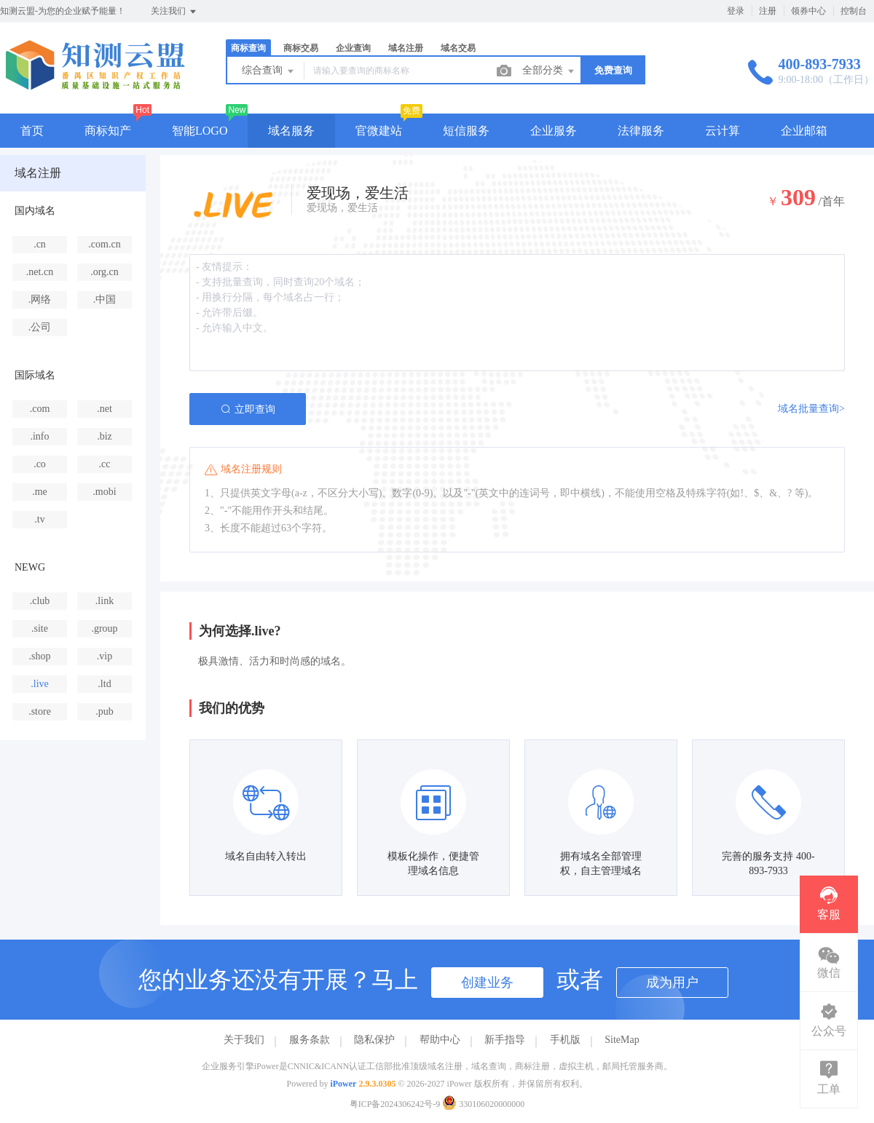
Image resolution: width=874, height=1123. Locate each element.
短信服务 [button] (466, 130)
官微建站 (378, 130)
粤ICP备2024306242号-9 (395, 1104)
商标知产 (107, 130)
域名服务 (291, 130)
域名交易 (458, 48)
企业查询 (353, 48)
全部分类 (549, 71)
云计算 (722, 130)
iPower (343, 1084)
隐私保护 (374, 1039)
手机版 (565, 1039)
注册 (767, 11)
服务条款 (309, 1039)
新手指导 (504, 1039)
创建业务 (487, 982)
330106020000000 (483, 1104)
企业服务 (553, 130)
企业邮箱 (804, 130)
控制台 (853, 11)
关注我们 (174, 12)
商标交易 (300, 48)
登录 (735, 11)
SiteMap (622, 1039)
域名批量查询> (811, 408)
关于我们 (244, 1039)
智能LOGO (199, 130)
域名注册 (405, 48)
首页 (32, 130)
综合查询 (269, 71)
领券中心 (808, 11)
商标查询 (248, 48)
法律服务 (641, 130)
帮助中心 (440, 1039)
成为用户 (672, 982)
